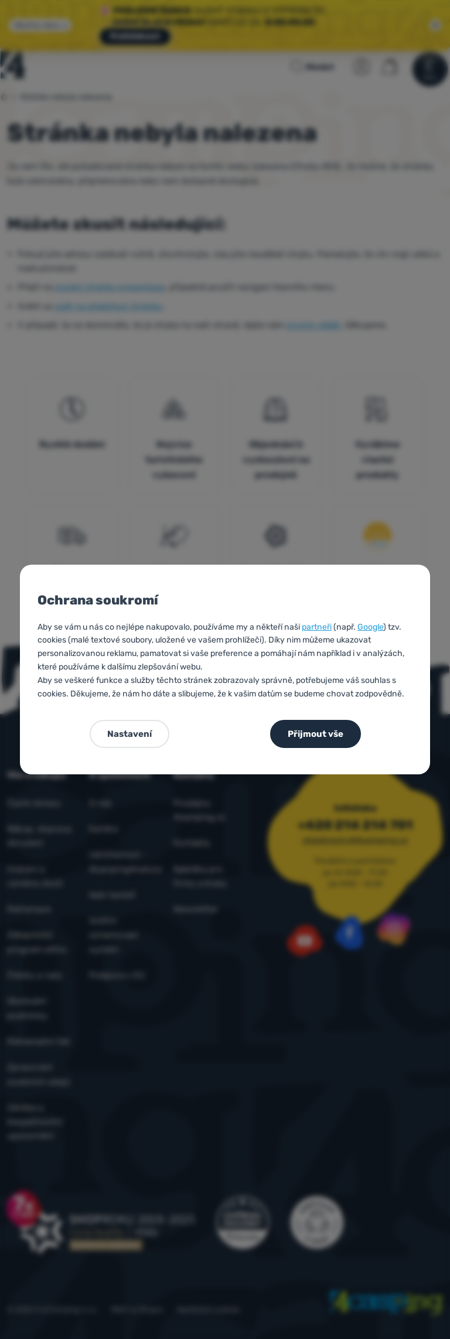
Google (370, 627)
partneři (317, 627)
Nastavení (129, 734)
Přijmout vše (315, 734)
